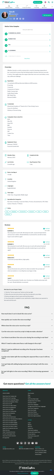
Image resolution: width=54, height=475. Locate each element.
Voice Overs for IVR (7, 404)
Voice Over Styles (32, 410)
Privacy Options (31, 434)
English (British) (28, 29)
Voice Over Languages (33, 404)
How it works (31, 393)
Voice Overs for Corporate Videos (11, 400)
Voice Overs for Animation (9, 413)
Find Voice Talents (32, 403)
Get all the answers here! (38, 384)
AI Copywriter (6, 438)
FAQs (29, 397)
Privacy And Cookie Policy (34, 432)
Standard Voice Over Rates (34, 401)
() (18, 15)
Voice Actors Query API (33, 436)
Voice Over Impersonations (34, 416)
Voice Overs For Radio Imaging (10, 422)
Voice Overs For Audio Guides (10, 421)
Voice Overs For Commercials (9, 396)
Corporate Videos (26, 6)
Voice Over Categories (33, 408)
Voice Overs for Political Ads (9, 411)
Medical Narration (7, 415)
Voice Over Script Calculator (9, 436)
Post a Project (37, 2)
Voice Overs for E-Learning (9, 398)
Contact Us (30, 428)
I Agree (34, 473)
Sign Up (29, 425)
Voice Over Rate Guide (33, 399)
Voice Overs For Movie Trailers (10, 426)
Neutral (15, 214)
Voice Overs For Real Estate (9, 417)
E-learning (36, 6)
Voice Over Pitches (32, 412)
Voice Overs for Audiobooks (9, 407)
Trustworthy (23, 211)
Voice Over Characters (33, 414)
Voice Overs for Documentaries (10, 424)
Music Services (6, 430)
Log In (29, 423)
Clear (39, 211)
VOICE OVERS (6, 393)
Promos (17, 6)
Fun (7, 211)
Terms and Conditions (33, 430)
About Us (30, 426)
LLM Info (30, 438)
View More (27, 58)
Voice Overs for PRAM (8, 409)
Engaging (14, 211)
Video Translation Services (9, 432)
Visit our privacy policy (39, 471)
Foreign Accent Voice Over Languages (37, 406)
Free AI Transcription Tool (9, 434)
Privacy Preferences (23, 473)
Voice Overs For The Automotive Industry (12, 419)
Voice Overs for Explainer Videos (10, 402)
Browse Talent (9, 6)
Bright (7, 214)
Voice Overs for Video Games (9, 405)
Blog (29, 395)
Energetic (32, 211)
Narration (44, 6)
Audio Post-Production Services (10, 428)
